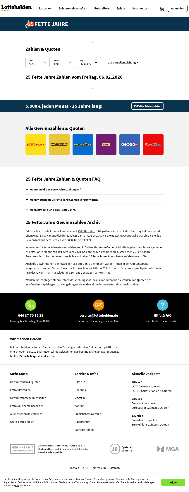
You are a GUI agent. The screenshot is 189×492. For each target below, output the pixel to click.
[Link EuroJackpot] (59, 144)
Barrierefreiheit (84, 429)
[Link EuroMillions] (82, 144)
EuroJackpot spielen (144, 403)
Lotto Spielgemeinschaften (27, 406)
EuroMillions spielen (144, 420)
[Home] (18, 8)
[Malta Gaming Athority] (168, 449)
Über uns (80, 390)
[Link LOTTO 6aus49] (35, 144)
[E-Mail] (99, 311)
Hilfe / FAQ (81, 382)
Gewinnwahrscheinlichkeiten (28, 398)
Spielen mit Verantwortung (22, 449)
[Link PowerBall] (129, 144)
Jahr (30, 60)
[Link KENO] (106, 144)
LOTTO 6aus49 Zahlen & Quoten (152, 391)
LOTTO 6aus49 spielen (146, 386)
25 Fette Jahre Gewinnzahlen (122, 284)
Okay (173, 482)
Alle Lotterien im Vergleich (26, 414)
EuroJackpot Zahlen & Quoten (150, 407)
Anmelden (177, 8)
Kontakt (79, 406)
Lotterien (45, 8)
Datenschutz (82, 422)
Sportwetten (140, 8)
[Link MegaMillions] (153, 144)
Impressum (99, 468)
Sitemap (114, 468)
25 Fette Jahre (86, 231)
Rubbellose (102, 8)
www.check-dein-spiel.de (50, 452)
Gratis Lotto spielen (22, 422)
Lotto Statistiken (20, 390)
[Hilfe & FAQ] (162, 311)
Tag (81, 60)
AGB (85, 468)
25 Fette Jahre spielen (147, 106)
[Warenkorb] (162, 8)
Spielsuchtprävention (88, 414)
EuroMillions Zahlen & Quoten (150, 424)
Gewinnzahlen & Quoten (25, 382)
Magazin (80, 398)
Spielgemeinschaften (73, 8)
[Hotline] (30, 311)
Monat (57, 60)
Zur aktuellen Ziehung (122, 62)
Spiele (121, 8)
